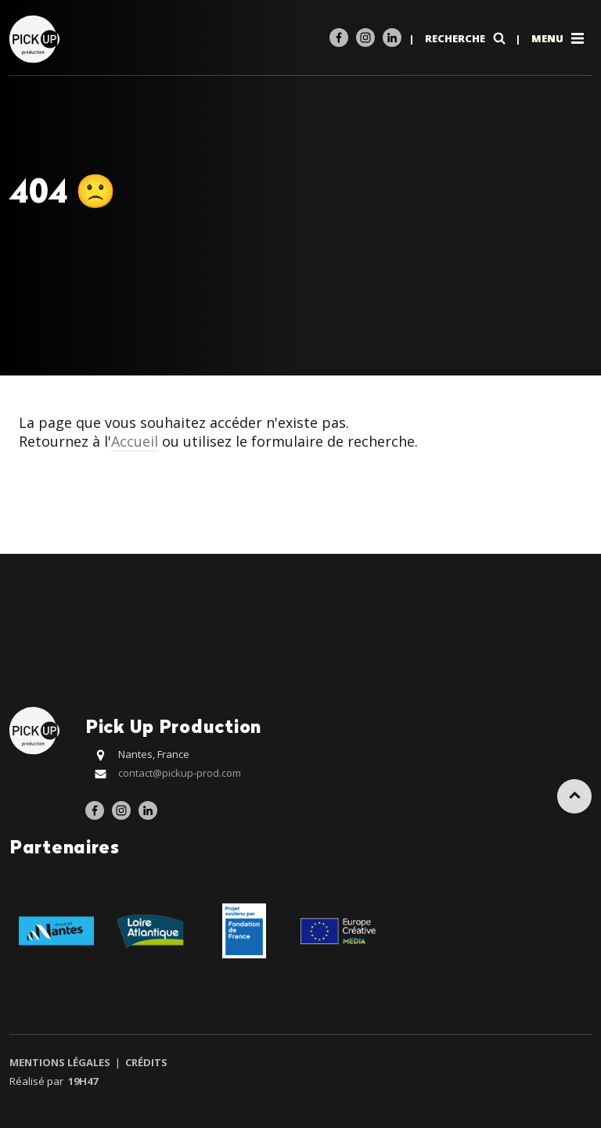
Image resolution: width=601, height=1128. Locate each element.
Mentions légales (61, 1062)
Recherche (467, 38)
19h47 (83, 1081)
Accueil (134, 441)
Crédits (145, 1062)
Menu (559, 38)
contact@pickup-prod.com (179, 773)
